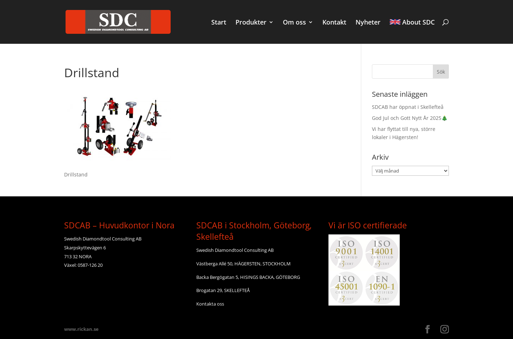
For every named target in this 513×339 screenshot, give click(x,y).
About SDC (412, 22)
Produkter (250, 23)
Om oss (294, 23)
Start (218, 23)
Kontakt (334, 23)
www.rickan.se (81, 329)
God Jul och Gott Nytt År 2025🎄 (409, 118)
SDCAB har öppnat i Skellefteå (408, 107)
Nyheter (368, 23)
